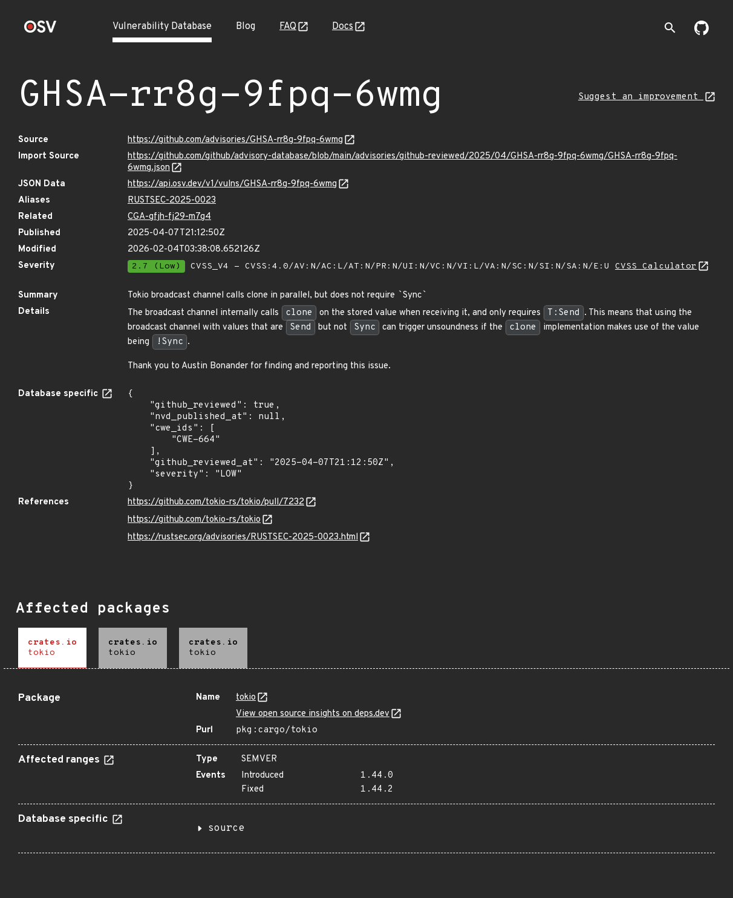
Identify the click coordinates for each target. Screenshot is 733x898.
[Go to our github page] (701, 33)
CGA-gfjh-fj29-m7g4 (169, 217)
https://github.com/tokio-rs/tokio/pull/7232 (216, 502)
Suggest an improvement (640, 97)
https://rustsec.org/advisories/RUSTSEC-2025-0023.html (243, 537)
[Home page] (40, 30)
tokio (246, 697)
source (226, 828)
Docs (342, 27)
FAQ (287, 27)
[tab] (52, 648)
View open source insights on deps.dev (312, 714)
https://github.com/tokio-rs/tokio (194, 519)
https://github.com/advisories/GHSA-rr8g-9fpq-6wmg (235, 140)
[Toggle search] (670, 28)
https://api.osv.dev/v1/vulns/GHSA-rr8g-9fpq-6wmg (232, 184)
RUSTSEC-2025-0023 (172, 200)
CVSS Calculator (656, 266)
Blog (245, 27)
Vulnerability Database (162, 27)
